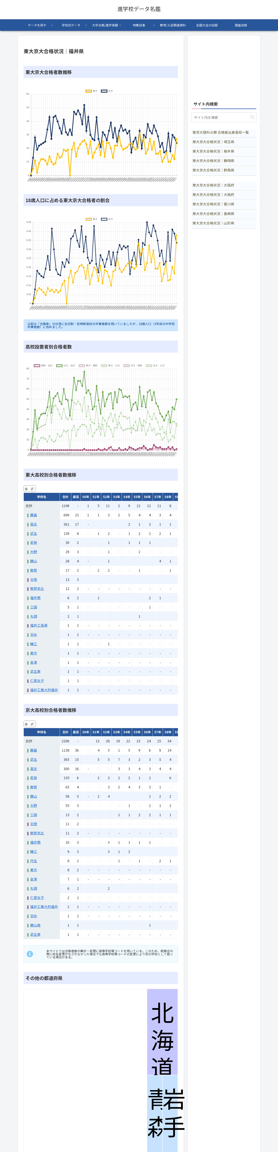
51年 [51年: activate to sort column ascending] (95, 496)
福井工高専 (38, 625)
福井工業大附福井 (44, 689)
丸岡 (33, 616)
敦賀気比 (37, 588)
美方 (33, 652)
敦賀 (33, 570)
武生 (33, 533)
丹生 (33, 860)
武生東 (35, 671)
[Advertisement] (224, 66)
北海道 (162, 1040)
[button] (252, 117)
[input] (224, 117)
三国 (33, 606)
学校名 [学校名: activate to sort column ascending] (41, 496)
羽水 (33, 634)
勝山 (33, 560)
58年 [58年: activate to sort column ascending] (167, 496)
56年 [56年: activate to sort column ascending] (147, 496)
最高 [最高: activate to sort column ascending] (76, 496)
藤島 (33, 514)
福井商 (35, 597)
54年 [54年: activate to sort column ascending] (126, 496)
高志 (33, 524)
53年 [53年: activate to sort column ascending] (116, 496)
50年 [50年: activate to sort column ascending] (85, 496)
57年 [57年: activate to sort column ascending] (157, 496)
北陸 (33, 579)
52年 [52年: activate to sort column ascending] (106, 496)
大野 (33, 551)
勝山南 (35, 925)
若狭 (33, 542)
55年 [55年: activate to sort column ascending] (137, 496)
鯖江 (33, 643)
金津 (33, 662)
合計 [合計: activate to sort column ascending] (65, 496)
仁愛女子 (37, 680)
